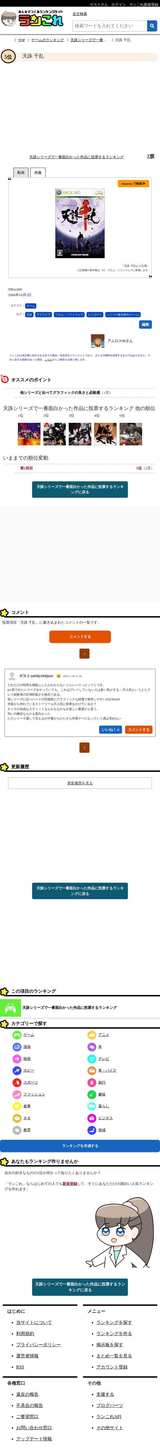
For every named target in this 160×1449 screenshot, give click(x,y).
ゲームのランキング (47, 40)
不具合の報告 (29, 1405)
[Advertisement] (80, 108)
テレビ (98, 1059)
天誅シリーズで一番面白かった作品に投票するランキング (76, 157)
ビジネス (100, 1118)
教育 (22, 1130)
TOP (21, 40)
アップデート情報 (34, 1438)
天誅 (29, 314)
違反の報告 (27, 1394)
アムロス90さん (120, 341)
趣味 (96, 1094)
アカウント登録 (112, 1367)
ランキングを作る (114, 1333)
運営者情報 (27, 1355)
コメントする (80, 637)
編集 (145, 324)
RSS (20, 1367)
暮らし (98, 1106)
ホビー (23, 1070)
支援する (105, 1394)
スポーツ (25, 1082)
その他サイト (109, 1427)
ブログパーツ (109, 1405)
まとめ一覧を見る (114, 1355)
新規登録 (70, 1184)
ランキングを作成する (80, 1146)
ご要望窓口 (27, 1416)
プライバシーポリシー (38, 1344)
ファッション (29, 1094)
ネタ (22, 1118)
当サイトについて (34, 1322)
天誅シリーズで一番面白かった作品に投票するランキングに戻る (80, 489)
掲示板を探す (109, 1344)
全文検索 (80, 14)
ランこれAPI (108, 1416)
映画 (22, 1059)
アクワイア (44, 314)
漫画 (22, 1047)
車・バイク (101, 1070)
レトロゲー (95, 314)
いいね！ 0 (110, 730)
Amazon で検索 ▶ (133, 183)
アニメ (98, 1035)
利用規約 (25, 1333)
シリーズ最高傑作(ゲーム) (123, 314)
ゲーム (31, 306)
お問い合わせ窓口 (34, 1427)
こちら (48, 359)
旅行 (96, 1082)
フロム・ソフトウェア (69, 314)
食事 (22, 1106)
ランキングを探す (114, 1322)
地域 (96, 1130)
